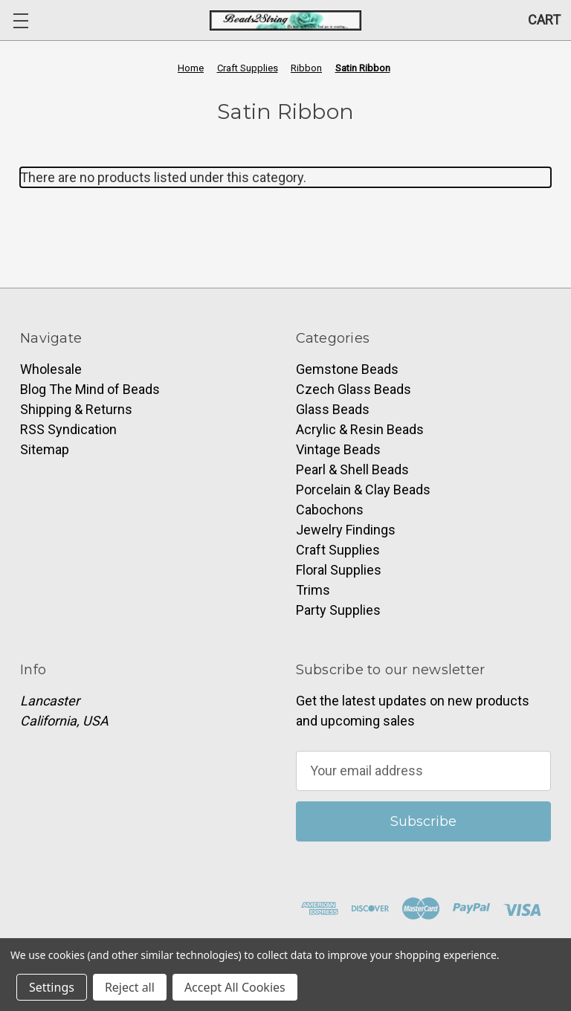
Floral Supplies (338, 570)
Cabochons (330, 509)
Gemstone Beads (347, 369)
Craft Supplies (338, 550)
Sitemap (44, 449)
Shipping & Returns (76, 409)
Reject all (130, 987)
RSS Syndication (68, 429)
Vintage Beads (338, 449)
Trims (313, 590)
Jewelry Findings (346, 529)
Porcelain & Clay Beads (363, 489)
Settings (51, 987)
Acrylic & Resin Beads (360, 429)
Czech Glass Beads (353, 389)
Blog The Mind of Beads (90, 389)
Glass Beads (333, 409)
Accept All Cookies (235, 987)
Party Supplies (338, 610)
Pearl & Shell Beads (352, 469)
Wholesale (51, 369)
